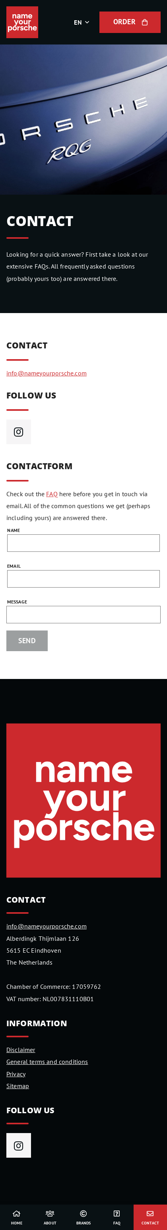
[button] (83, 22)
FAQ (51, 494)
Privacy (15, 1074)
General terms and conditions (47, 1062)
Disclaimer (20, 1050)
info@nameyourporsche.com (46, 373)
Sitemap (17, 1086)
